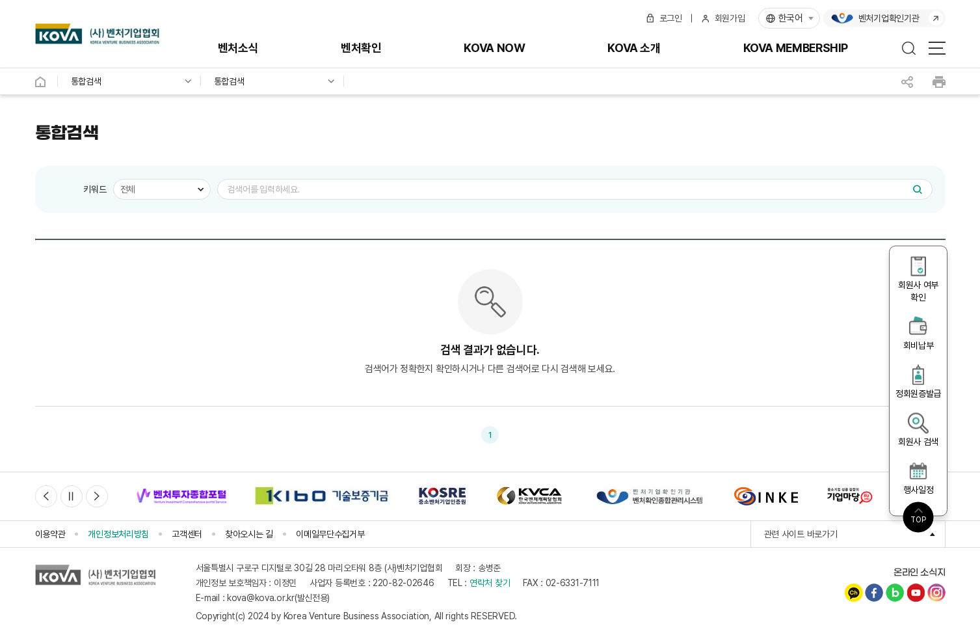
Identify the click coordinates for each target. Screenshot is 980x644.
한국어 (790, 18)
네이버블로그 (895, 593)
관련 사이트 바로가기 (855, 535)
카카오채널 (854, 593)
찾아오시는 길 (249, 534)
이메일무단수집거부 (330, 534)
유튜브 (916, 593)
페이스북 (874, 593)
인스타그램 (936, 593)
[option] (181, 497)
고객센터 (187, 534)
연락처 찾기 (490, 583)
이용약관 (50, 534)
